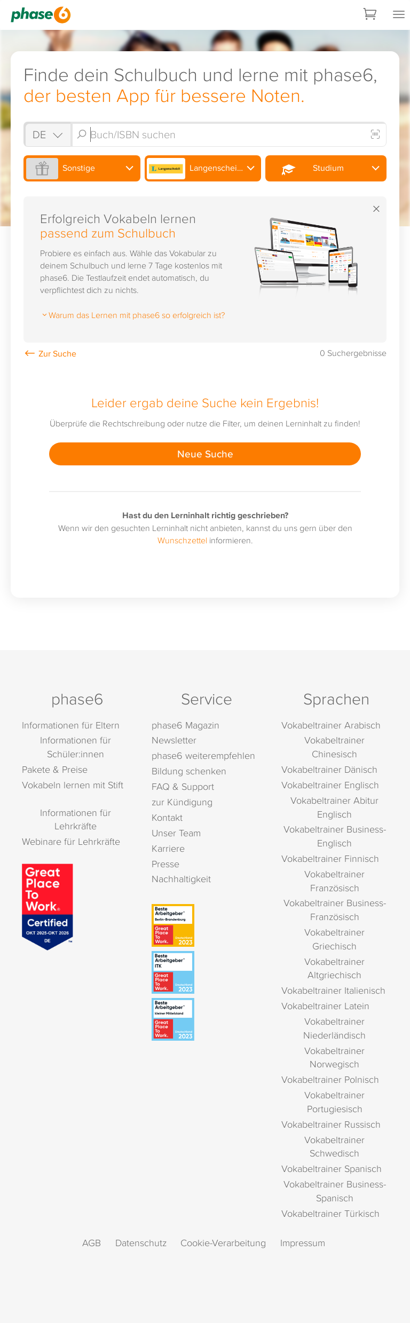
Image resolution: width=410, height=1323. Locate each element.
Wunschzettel (182, 540)
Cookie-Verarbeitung (223, 1242)
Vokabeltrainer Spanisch (331, 1168)
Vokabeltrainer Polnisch (330, 1079)
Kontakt (167, 817)
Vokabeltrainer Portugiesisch (334, 1101)
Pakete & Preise (55, 769)
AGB (91, 1242)
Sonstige (60, 168)
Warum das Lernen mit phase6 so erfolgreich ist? (132, 315)
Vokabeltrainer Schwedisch (334, 1146)
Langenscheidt (196, 168)
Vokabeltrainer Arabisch (331, 725)
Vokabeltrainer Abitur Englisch (334, 807)
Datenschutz (141, 1242)
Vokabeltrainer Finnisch (330, 858)
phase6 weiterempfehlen (203, 755)
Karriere (168, 848)
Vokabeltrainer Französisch (334, 880)
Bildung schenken (189, 771)
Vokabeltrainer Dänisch (329, 769)
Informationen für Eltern (71, 725)
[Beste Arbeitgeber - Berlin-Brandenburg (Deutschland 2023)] (207, 925)
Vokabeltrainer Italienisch (333, 990)
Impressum (302, 1242)
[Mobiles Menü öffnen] (399, 15)
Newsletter (174, 740)
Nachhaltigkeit (181, 878)
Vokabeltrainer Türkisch (330, 1213)
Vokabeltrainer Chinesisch (334, 746)
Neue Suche (205, 453)
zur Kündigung (182, 802)
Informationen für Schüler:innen (75, 746)
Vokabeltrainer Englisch (330, 784)
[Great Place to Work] (47, 906)
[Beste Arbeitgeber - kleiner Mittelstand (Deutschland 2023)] (207, 1019)
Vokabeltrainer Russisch (331, 1124)
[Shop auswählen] (46, 134)
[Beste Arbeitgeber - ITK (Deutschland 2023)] (207, 972)
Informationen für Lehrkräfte (75, 819)
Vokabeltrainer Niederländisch (334, 1028)
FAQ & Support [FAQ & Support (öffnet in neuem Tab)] (183, 786)
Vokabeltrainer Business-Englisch (334, 836)
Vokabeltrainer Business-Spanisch (334, 1191)
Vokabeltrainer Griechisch (334, 939)
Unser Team (176, 832)
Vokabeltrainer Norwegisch (334, 1057)
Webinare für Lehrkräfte (71, 841)
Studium (306, 168)
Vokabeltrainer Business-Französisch (334, 909)
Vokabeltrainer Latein (325, 1005)
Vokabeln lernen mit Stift (72, 784)
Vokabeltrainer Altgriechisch (334, 968)
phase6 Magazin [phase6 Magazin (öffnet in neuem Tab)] (185, 725)
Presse (165, 863)
